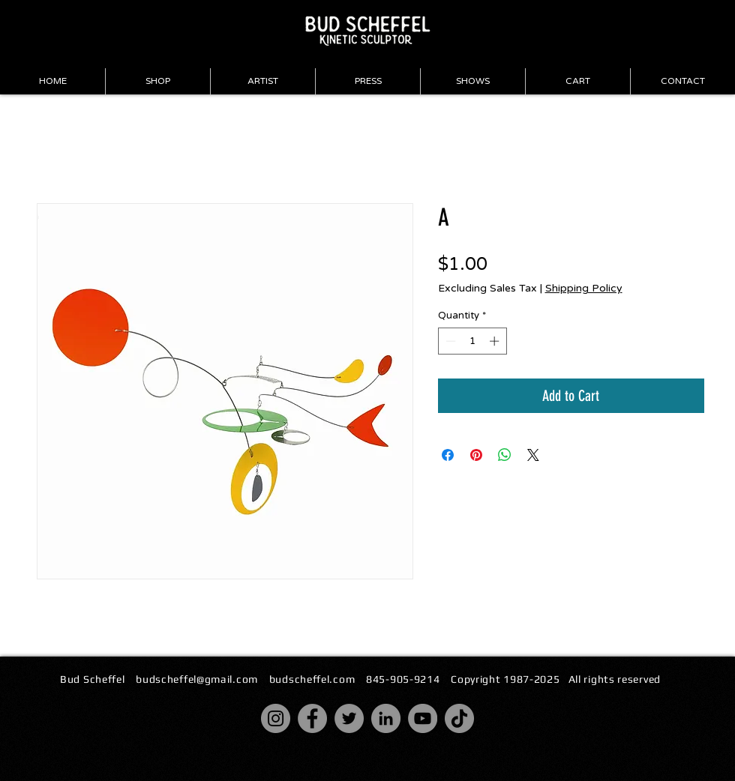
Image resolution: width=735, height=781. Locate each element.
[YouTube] (422, 718)
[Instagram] (275, 718)
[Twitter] (349, 718)
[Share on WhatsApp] (505, 455)
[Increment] (496, 341)
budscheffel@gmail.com (197, 679)
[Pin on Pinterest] (476, 455)
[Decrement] (449, 341)
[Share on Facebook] (448, 455)
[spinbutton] (472, 341)
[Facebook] (312, 718)
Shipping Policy (583, 288)
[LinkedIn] (385, 718)
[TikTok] (459, 718)
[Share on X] (533, 455)
